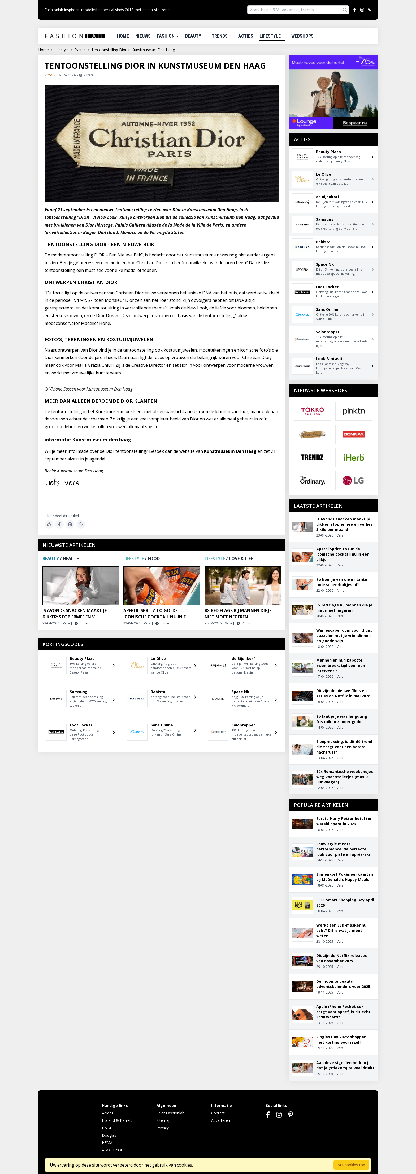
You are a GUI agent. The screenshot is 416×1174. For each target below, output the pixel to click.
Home (123, 36)
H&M (106, 1127)
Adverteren (220, 1120)
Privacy (163, 1127)
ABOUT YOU (113, 1150)
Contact (218, 1112)
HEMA (107, 1142)
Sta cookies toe (351, 1164)
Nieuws (143, 36)
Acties (245, 36)
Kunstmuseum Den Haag (230, 451)
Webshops (302, 36)
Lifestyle (272, 36)
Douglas (109, 1135)
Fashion (168, 36)
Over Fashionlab (170, 1112)
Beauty (195, 36)
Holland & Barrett (117, 1120)
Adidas (107, 1112)
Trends (222, 36)
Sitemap (164, 1120)
